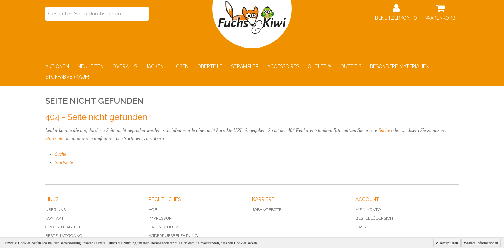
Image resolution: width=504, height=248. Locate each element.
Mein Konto (368, 209)
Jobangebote (266, 209)
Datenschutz (164, 227)
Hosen (180, 66)
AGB (153, 209)
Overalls (124, 66)
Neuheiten (91, 66)
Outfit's (350, 66)
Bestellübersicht (375, 218)
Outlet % (320, 66)
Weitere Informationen (481, 243)
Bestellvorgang (63, 235)
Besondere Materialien (399, 66)
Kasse (361, 227)
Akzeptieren (448, 243)
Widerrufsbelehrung (173, 235)
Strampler (245, 66)
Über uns (55, 209)
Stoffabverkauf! (67, 77)
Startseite (54, 138)
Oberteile (209, 66)
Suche (384, 130)
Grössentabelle (63, 227)
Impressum (161, 218)
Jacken (154, 66)
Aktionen (57, 66)
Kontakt (54, 218)
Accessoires (283, 66)
